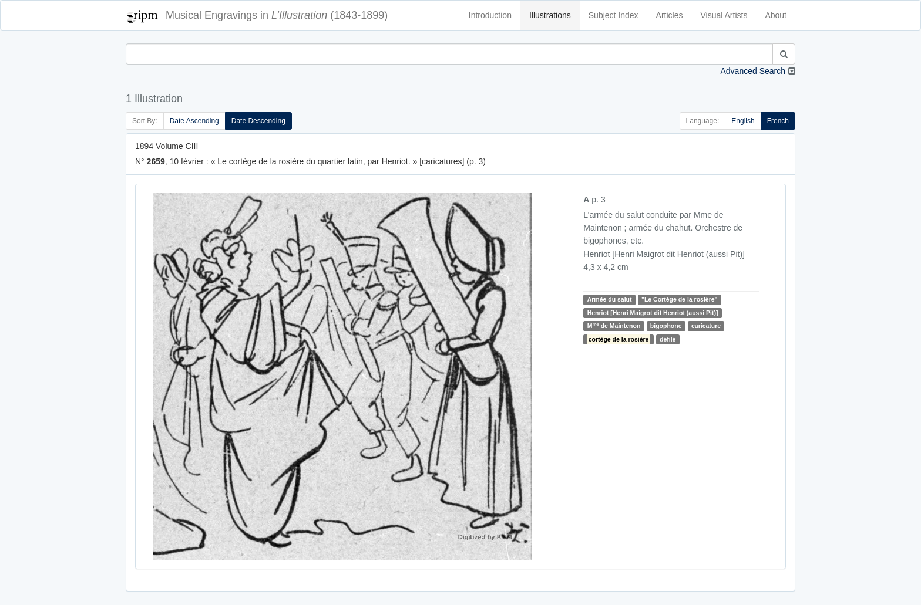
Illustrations (550, 15)
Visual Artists (724, 15)
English (742, 121)
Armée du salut (609, 299)
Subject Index (613, 15)
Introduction (490, 15)
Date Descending (258, 121)
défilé (667, 339)
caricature (706, 325)
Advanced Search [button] (752, 71)
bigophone (666, 325)
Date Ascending (194, 121)
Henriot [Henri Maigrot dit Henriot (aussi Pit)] (652, 312)
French (778, 121)
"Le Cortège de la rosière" (679, 299)
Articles (669, 15)
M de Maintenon (614, 325)
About (775, 15)
